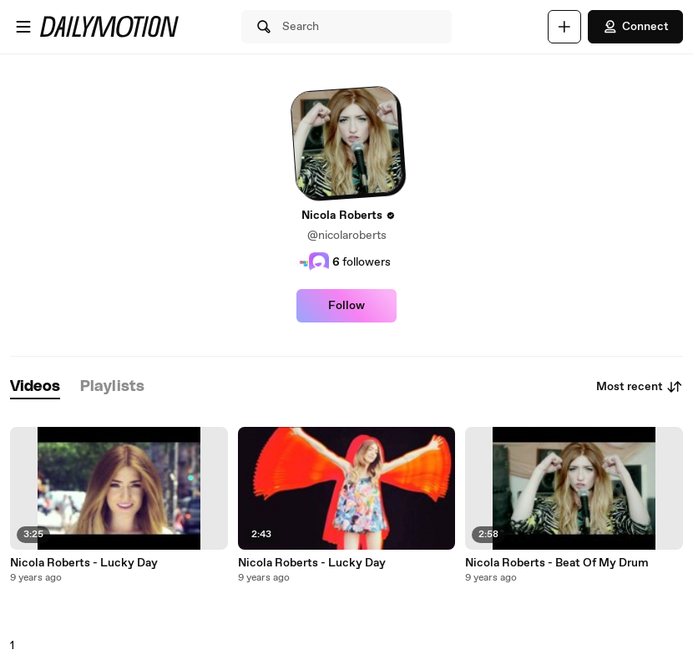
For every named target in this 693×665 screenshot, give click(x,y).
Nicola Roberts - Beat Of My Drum (557, 563)
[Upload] (564, 26)
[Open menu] (23, 26)
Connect (635, 26)
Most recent (639, 386)
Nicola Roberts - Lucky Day (84, 563)
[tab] (35, 387)
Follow (346, 305)
